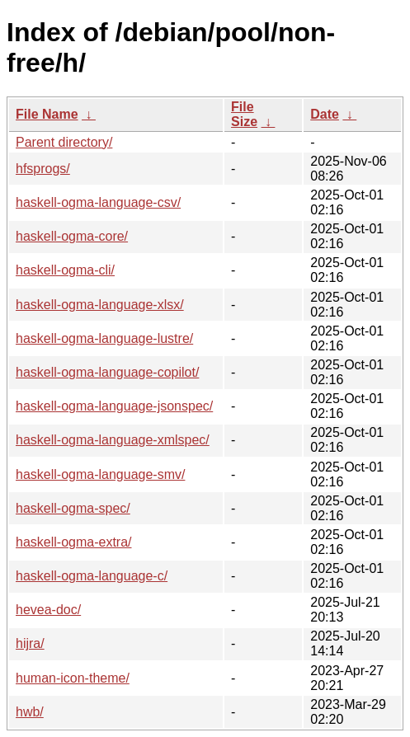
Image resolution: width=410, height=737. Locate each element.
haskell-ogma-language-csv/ (98, 202)
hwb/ (30, 712)
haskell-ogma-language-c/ (91, 576)
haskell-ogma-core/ (72, 236)
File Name (47, 114)
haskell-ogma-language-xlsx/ (100, 305)
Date (324, 114)
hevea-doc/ (48, 610)
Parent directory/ (64, 142)
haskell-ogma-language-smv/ (100, 474)
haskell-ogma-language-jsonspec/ (114, 406)
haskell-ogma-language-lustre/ (104, 338)
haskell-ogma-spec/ (73, 508)
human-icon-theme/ (73, 678)
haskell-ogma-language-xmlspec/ (113, 440)
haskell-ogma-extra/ (74, 542)
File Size (244, 114)
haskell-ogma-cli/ (65, 270)
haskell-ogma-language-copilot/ (107, 372)
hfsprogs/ (43, 169)
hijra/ (30, 643)
